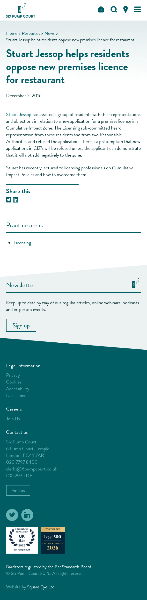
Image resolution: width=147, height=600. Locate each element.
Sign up (21, 325)
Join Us (13, 418)
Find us (18, 490)
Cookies (13, 381)
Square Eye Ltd (40, 586)
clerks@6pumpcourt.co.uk (31, 468)
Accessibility (17, 388)
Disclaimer (16, 395)
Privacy (13, 375)
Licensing (22, 242)
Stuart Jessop (18, 114)
